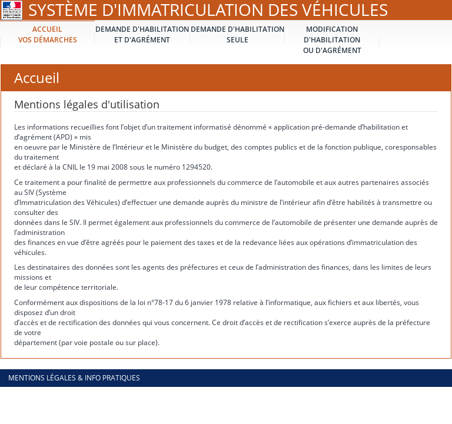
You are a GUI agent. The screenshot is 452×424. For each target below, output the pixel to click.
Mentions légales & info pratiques (74, 378)
